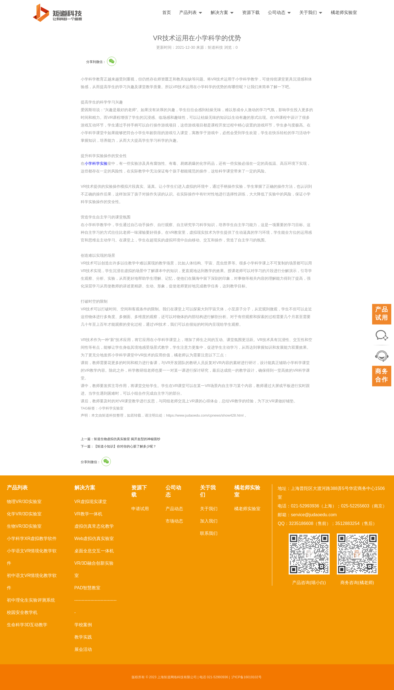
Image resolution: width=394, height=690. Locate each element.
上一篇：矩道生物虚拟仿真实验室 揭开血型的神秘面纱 (120, 439)
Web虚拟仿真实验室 (94, 538)
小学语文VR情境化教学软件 (32, 556)
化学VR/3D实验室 (24, 514)
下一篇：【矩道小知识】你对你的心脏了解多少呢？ (118, 446)
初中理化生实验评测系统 (31, 600)
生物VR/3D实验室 (24, 526)
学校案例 (83, 624)
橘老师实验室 (344, 12)
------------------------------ (95, 606)
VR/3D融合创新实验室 (94, 569)
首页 (166, 12)
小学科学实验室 (111, 408)
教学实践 (83, 637)
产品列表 (190, 12)
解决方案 (222, 12)
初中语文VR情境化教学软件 (32, 581)
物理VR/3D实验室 (24, 501)
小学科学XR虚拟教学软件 (32, 538)
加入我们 (209, 521)
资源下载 (251, 12)
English (374, 12)
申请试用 (140, 508)
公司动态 (279, 12)
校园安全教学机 (22, 612)
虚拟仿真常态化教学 (94, 526)
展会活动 (83, 649)
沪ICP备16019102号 (246, 677)
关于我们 (311, 12)
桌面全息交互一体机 (94, 550)
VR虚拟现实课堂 (90, 501)
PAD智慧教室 (87, 587)
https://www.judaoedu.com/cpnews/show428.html (205, 415)
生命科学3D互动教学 (27, 624)
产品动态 (174, 508)
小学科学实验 (96, 163)
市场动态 (174, 521)
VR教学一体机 (88, 514)
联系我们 (209, 533)
